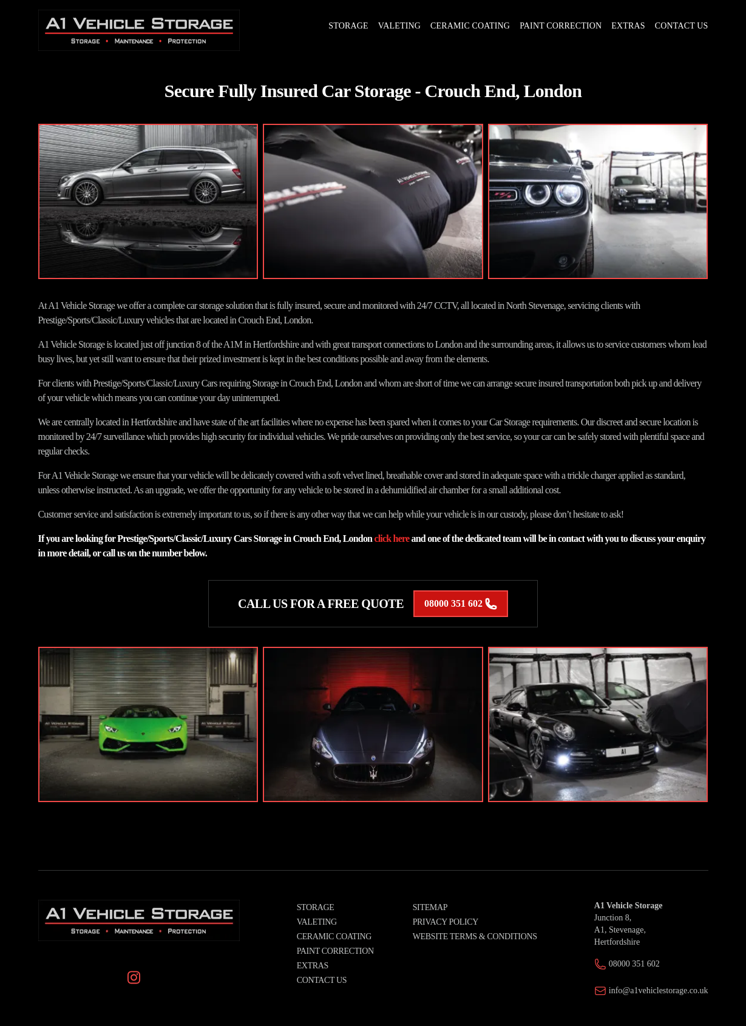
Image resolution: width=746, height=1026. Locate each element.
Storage (315, 907)
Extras (312, 965)
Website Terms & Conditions (475, 936)
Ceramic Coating (334, 936)
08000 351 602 (460, 604)
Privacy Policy (445, 921)
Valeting (317, 921)
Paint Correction (335, 951)
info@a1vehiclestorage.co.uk (658, 990)
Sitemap (430, 907)
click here (391, 538)
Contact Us (322, 980)
